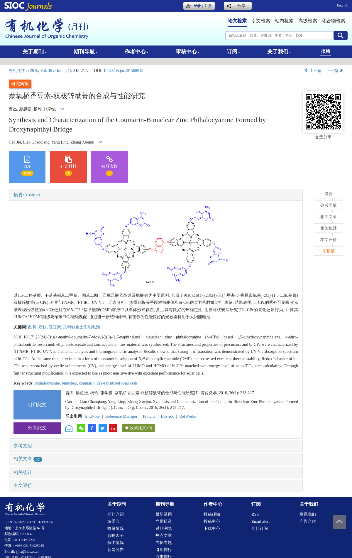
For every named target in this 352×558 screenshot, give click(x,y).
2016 (34, 70)
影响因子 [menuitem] (115, 535)
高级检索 (307, 20)
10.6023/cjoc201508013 (123, 70)
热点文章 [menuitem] (163, 535)
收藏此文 (138, 428)
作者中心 (137, 52)
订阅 (233, 52)
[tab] (155, 194)
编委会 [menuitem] (113, 521)
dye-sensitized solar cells (117, 383)
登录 (197, 6)
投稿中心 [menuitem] (212, 521)
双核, (43, 327)
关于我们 (279, 52)
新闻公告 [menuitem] (115, 549)
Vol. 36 (46, 70)
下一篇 (334, 70)
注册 (208, 6)
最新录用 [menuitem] (163, 514)
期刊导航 (86, 52)
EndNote (92, 416)
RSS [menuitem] (255, 514)
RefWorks (187, 416)
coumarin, (88, 383)
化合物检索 (333, 20)
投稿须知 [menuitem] (212, 514)
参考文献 (22, 445)
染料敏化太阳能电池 (81, 327)
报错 (325, 51)
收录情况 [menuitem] (115, 528)
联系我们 (307, 514)
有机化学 (17, 70)
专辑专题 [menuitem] (163, 542)
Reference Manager (121, 416)
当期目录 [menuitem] (163, 521)
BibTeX (167, 416)
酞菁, (33, 327)
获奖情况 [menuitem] (115, 542)
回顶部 (328, 251)
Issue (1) (64, 70)
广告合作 (307, 521)
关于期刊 (35, 52)
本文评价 (22, 485)
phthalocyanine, (48, 383)
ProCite (149, 416)
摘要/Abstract (26, 194)
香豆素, (56, 327)
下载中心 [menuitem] (212, 528)
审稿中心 (188, 52)
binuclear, (70, 383)
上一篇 (313, 70)
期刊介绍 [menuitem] (115, 514)
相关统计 (22, 472)
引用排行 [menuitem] (163, 549)
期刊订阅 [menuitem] (259, 528)
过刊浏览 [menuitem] (163, 528)
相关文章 (27, 458)
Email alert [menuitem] (260, 521)
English (342, 5)
